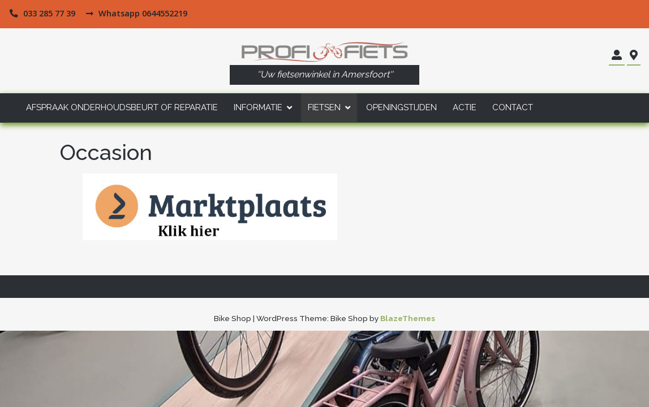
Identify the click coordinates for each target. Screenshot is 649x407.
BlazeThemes (407, 318)
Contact (512, 107)
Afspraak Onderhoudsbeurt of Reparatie (122, 107)
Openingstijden (401, 107)
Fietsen (324, 107)
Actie (464, 107)
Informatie (258, 107)
